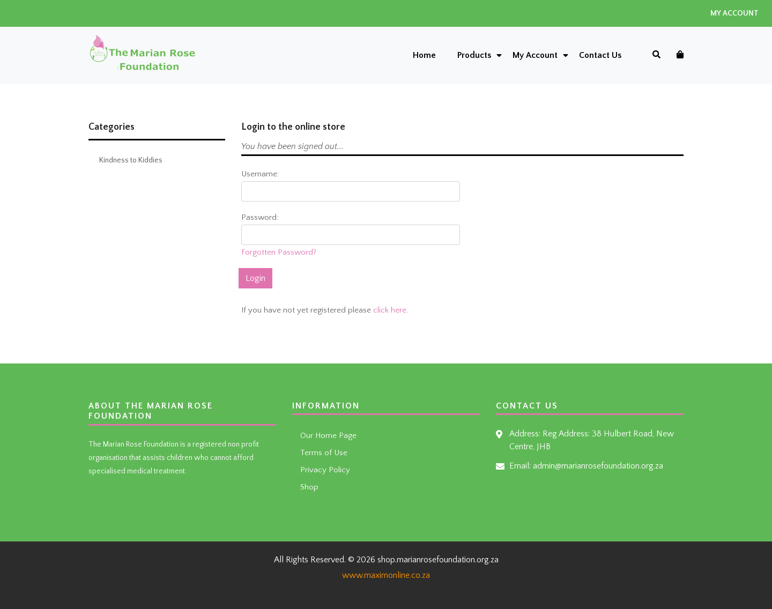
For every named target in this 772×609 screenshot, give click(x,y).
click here (389, 310)
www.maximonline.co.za (386, 575)
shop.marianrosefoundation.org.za (438, 560)
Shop (309, 487)
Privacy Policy (325, 469)
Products (474, 55)
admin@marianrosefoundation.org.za (598, 466)
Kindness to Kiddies (130, 160)
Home (424, 55)
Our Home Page (328, 435)
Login (255, 278)
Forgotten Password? (278, 252)
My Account (734, 13)
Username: (260, 174)
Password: (260, 217)
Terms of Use (323, 452)
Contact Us (600, 55)
